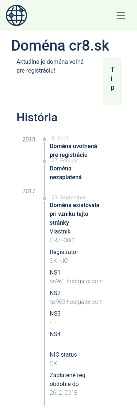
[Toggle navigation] (121, 15)
